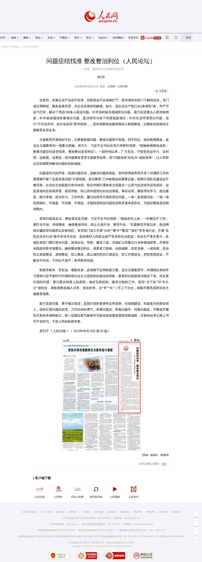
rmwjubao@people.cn (143, 524)
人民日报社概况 (29, 512)
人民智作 (133, 491)
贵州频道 (15, 47)
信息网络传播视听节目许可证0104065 (36, 536)
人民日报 (39, 491)
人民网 (3, 47)
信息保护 (163, 512)
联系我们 (176, 512)
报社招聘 (60, 512)
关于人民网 (46, 512)
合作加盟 (99, 512)
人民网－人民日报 (117, 86)
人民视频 (114, 491)
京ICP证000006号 (146, 536)
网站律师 (150, 512)
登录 (188, 37)
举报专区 (133, 37)
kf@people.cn (72, 524)
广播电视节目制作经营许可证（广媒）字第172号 (141, 530)
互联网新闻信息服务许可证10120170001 (56, 530)
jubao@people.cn (132, 518)
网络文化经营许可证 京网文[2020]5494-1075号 (78, 536)
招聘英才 (73, 512)
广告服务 (86, 512)
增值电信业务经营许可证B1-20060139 (96, 530)
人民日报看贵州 (30, 47)
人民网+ (58, 491)
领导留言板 (96, 491)
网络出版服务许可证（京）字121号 (119, 536)
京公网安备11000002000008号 (170, 536)
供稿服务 (111, 512)
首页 (2, 37)
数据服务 (124, 512)
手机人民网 (77, 491)
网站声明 (137, 512)
